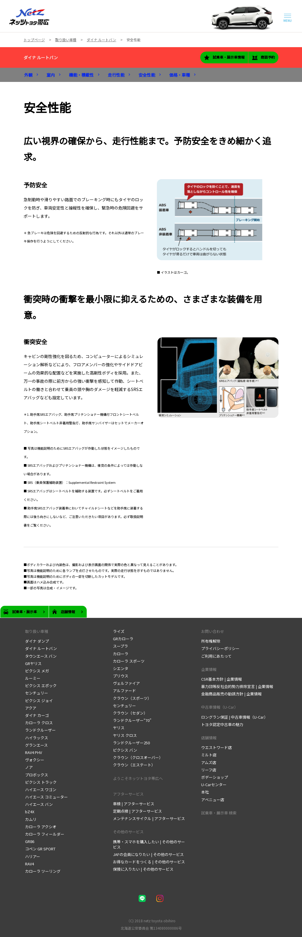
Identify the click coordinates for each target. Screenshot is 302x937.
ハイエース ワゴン (40, 789)
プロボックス (36, 775)
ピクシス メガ (37, 671)
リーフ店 (208, 770)
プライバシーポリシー (220, 648)
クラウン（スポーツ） (132, 698)
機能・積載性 (81, 75)
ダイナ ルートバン (41, 57)
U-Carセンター (213, 784)
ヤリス (118, 727)
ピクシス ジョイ (39, 700)
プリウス (120, 676)
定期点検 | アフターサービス (137, 811)
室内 (51, 75)
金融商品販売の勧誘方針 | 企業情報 (231, 694)
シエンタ (120, 668)
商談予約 (263, 57)
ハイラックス (36, 737)
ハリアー (32, 856)
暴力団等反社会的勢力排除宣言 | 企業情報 (237, 686)
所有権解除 (210, 641)
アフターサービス (128, 794)
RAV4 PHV (33, 752)
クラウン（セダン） (130, 713)
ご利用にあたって (216, 656)
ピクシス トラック (41, 782)
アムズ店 (208, 762)
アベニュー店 (212, 799)
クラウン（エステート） (134, 765)
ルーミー (32, 678)
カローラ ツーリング (42, 871)
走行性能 (116, 75)
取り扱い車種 (36, 631)
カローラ (120, 653)
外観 (28, 75)
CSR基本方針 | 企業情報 (221, 679)
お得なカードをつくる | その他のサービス (149, 862)
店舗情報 (208, 737)
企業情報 (208, 669)
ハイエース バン (39, 804)
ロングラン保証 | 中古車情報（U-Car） (234, 717)
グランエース (36, 745)
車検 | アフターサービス (133, 803)
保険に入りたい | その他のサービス (143, 869)
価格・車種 (179, 75)
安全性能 (147, 75)
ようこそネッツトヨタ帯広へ (138, 778)
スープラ (120, 646)
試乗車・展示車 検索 (219, 813)
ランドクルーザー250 (131, 742)
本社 (205, 792)
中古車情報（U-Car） (219, 707)
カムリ (31, 819)
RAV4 (29, 864)
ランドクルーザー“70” (132, 720)
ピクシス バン (125, 750)
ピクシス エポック (41, 685)
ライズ (118, 631)
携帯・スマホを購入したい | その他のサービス (149, 844)
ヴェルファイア (126, 683)
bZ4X (29, 811)
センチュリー (36, 693)
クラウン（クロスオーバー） (138, 757)
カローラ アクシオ (40, 826)
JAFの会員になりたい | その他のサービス (148, 854)
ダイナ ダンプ (37, 641)
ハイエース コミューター (46, 797)
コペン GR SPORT (40, 849)
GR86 (29, 841)
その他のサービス (128, 831)
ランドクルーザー (40, 730)
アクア (30, 708)
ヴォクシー (34, 760)
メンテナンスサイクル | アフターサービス (149, 818)
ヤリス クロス (125, 735)
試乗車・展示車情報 (224, 57)
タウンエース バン (41, 656)
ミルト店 (208, 755)
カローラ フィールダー (44, 834)
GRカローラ (123, 638)
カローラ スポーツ (129, 661)
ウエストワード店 (216, 747)
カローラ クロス (39, 722)
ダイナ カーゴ (37, 715)
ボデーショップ (214, 777)
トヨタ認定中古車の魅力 (222, 724)
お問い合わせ (212, 631)
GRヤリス (33, 663)
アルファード (124, 690)
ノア (29, 767)
